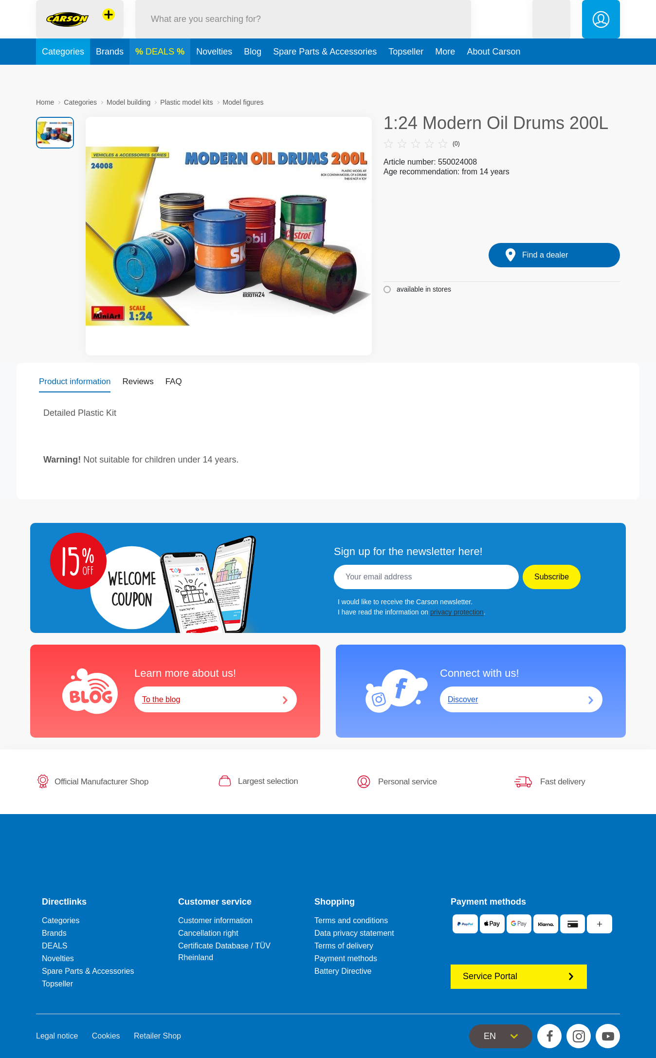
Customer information (215, 920)
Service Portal (519, 976)
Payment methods (345, 958)
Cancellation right (208, 933)
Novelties (214, 75)
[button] (551, 31)
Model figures (243, 102)
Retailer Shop (157, 1036)
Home (45, 102)
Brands (110, 75)
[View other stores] (108, 26)
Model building (128, 102)
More (445, 75)
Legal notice (57, 1036)
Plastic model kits (186, 102)
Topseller (405, 75)
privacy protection (457, 612)
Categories (63, 75)
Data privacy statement (354, 933)
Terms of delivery (343, 946)
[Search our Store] (303, 31)
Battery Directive (342, 971)
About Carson (493, 75)
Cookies (106, 1036)
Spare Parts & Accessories (325, 75)
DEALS (161, 75)
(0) (421, 143)
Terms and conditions (351, 920)
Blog (252, 75)
